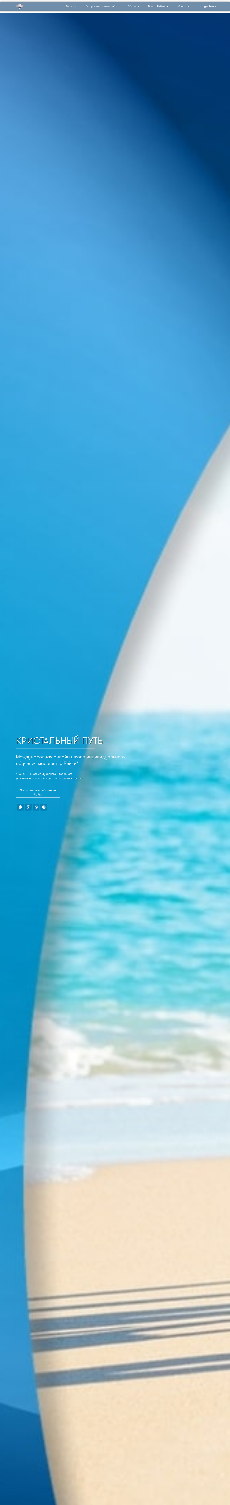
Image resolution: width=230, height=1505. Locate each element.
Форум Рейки (207, 6)
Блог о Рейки (158, 6)
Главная (71, 6)
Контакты (184, 6)
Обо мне (133, 6)
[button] (38, 792)
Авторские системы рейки (102, 6)
